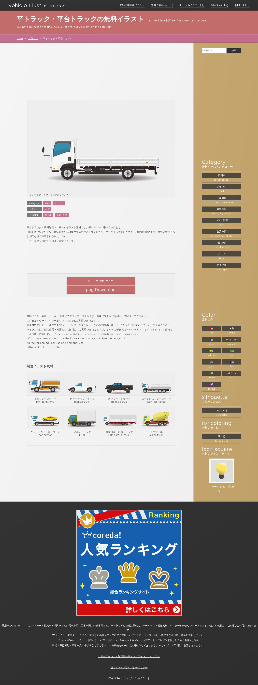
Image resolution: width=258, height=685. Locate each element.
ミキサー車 (156, 423)
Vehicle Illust (25, 5)
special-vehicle (221, 247)
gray (211, 366)
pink (231, 377)
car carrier (45, 426)
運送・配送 (62, 215)
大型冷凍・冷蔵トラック (119, 423)
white (232, 333)
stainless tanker (156, 393)
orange (232, 344)
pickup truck (82, 393)
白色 (47, 209)
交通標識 (222, 265)
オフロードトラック (119, 390)
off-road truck (119, 393)
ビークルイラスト (57, 6)
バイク (221, 254)
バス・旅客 (221, 220)
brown (211, 377)
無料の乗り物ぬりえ (162, 5)
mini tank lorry (45, 393)
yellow (211, 355)
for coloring (221, 441)
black (232, 366)
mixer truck (156, 426)
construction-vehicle (222, 202)
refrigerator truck (119, 426)
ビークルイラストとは (192, 5)
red (211, 333)
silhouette (221, 415)
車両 (47, 203)
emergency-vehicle (221, 213)
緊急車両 (222, 209)
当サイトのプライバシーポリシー (129, 667)
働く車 (48, 215)
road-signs (222, 269)
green (232, 355)
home (20, 38)
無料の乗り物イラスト (132, 5)
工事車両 (222, 197)
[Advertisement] (101, 71)
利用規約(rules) (219, 5)
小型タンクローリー (45, 390)
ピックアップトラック (82, 390)
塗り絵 (221, 436)
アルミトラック (82, 423)
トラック (33, 38)
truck (82, 426)
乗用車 (221, 175)
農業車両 (222, 231)
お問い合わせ (242, 5)
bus (222, 224)
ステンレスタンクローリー (156, 390)
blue (211, 344)
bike (221, 258)
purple (211, 389)
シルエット (221, 410)
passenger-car (221, 180)
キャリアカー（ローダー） (45, 423)
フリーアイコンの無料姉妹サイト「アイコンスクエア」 (129, 656)
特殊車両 (222, 242)
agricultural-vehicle (221, 236)
